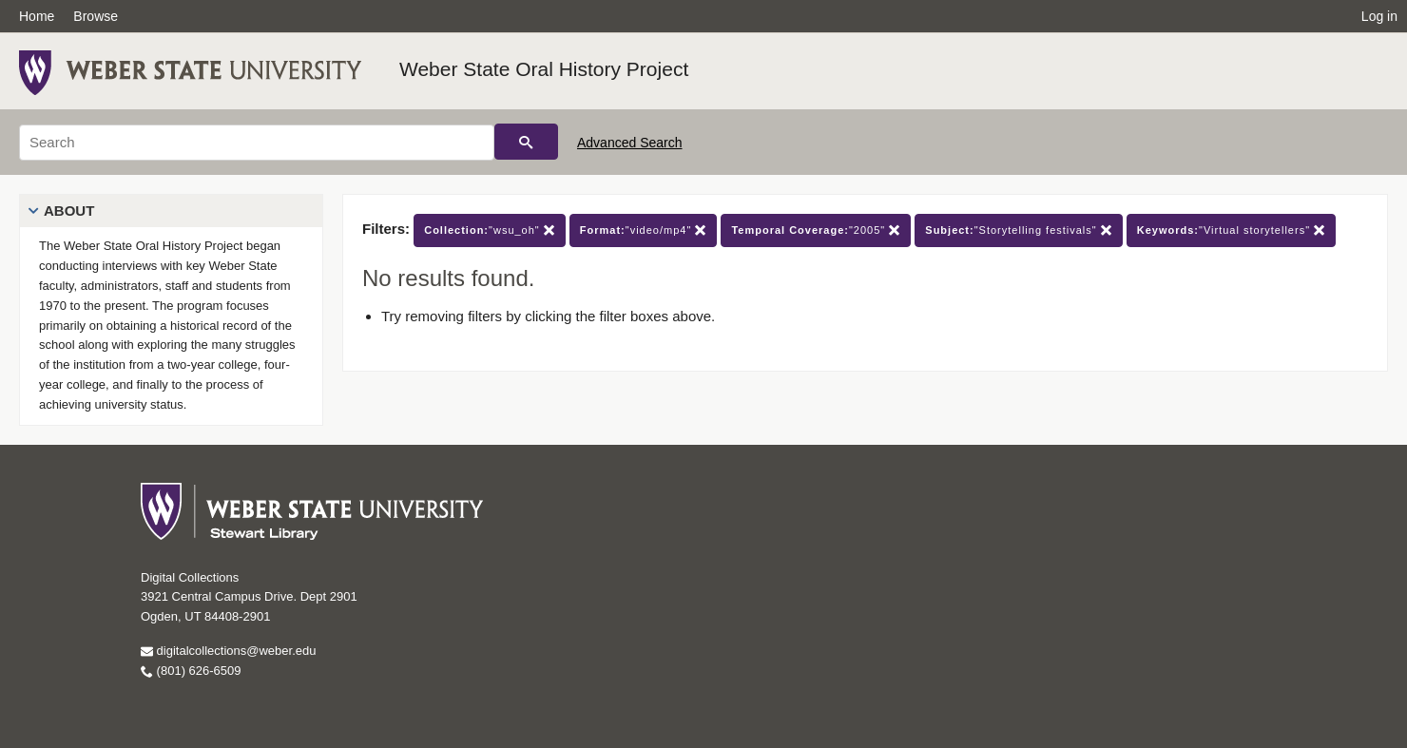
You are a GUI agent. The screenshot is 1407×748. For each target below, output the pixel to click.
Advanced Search (630, 142)
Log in (1379, 16)
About (69, 210)
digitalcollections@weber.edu (228, 650)
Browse (95, 16)
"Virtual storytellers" (1231, 230)
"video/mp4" (643, 230)
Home (36, 16)
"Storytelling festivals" (1018, 230)
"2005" (815, 230)
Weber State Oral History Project (543, 69)
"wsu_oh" (489, 230)
